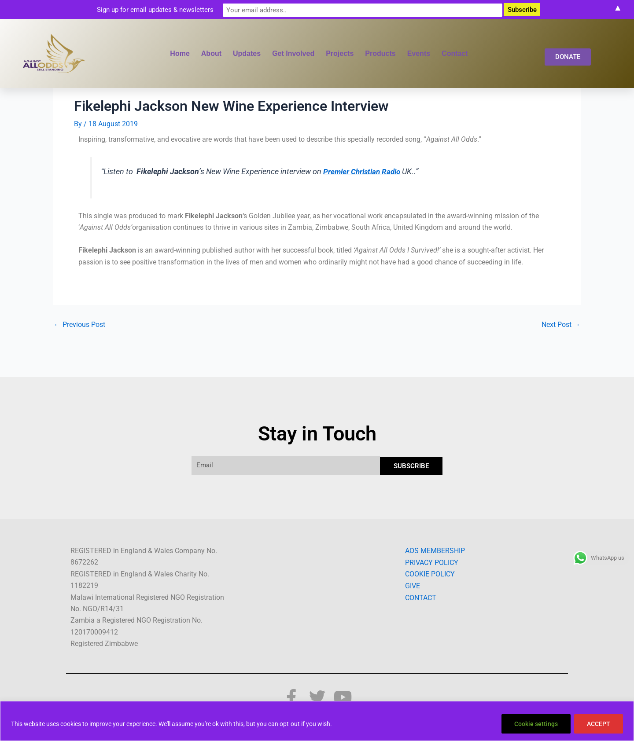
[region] (317, 721)
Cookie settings (536, 723)
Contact (455, 53)
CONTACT (420, 597)
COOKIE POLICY (430, 574)
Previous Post (79, 324)
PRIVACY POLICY (431, 562)
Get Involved (293, 53)
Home (179, 53)
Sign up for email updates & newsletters (242, 9)
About (211, 53)
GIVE (412, 585)
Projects (340, 53)
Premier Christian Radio (364, 171)
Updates (247, 53)
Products (380, 53)
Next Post (561, 324)
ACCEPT (598, 723)
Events (418, 53)
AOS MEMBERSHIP (435, 551)
